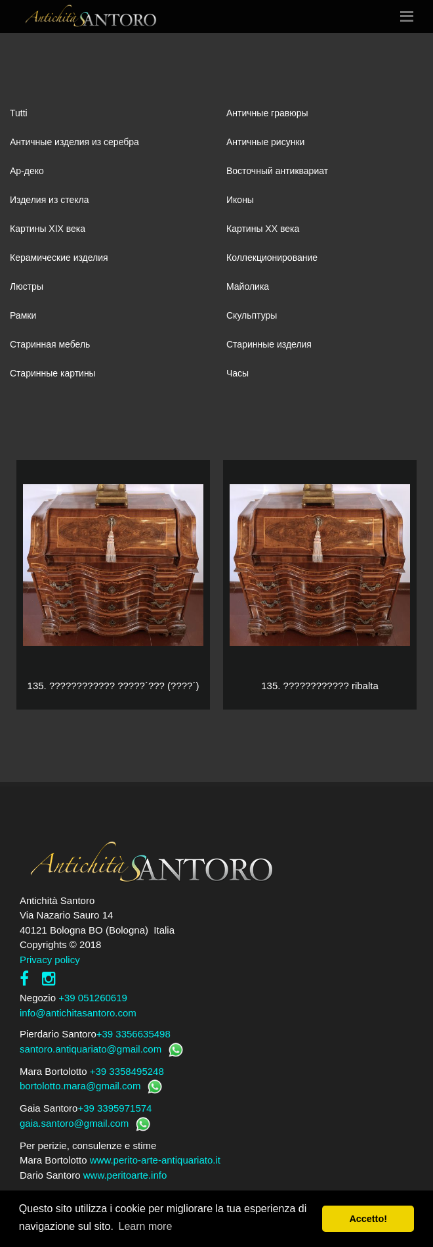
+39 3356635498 (133, 1033)
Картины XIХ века (47, 228)
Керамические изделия (59, 257)
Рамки (23, 315)
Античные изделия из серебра (74, 142)
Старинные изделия (269, 344)
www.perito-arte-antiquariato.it (155, 1160)
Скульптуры (251, 315)
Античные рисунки (265, 142)
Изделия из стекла (49, 199)
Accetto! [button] (368, 1218)
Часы (237, 373)
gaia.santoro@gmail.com (74, 1123)
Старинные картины (53, 373)
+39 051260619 (92, 997)
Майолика (247, 286)
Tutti (19, 113)
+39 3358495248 (127, 1071)
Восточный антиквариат (277, 171)
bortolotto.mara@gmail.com (80, 1085)
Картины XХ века (262, 228)
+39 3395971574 (114, 1108)
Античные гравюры (267, 113)
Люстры (26, 286)
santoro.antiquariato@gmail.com (90, 1048)
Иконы (240, 199)
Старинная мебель (50, 344)
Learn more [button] (146, 1226)
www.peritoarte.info (125, 1175)
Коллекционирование (272, 257)
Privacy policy (50, 959)
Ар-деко (27, 171)
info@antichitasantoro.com (78, 1012)
